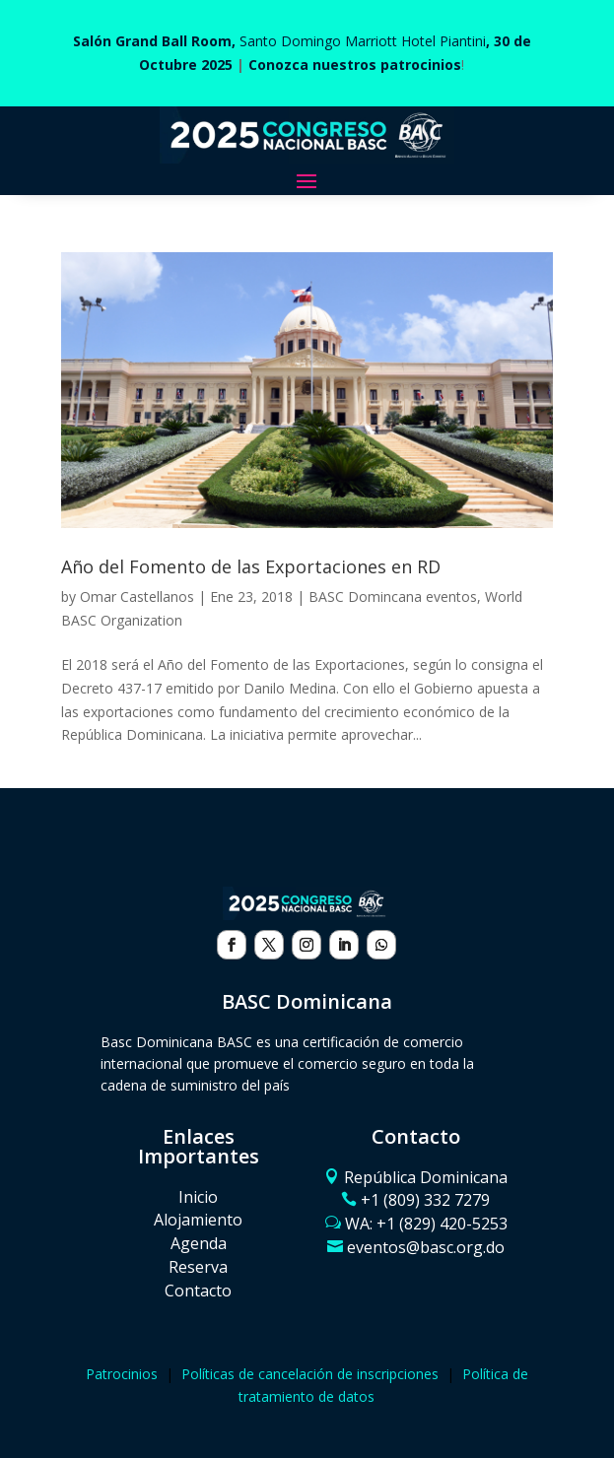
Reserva (198, 1267)
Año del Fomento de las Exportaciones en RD (251, 566)
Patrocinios (122, 1373)
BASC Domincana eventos (392, 596)
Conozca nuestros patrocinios (354, 64)
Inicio (198, 1197)
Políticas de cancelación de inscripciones (310, 1373)
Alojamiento (198, 1219)
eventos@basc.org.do (426, 1247)
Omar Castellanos (137, 596)
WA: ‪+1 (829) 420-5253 (426, 1223)
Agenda (199, 1243)
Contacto (198, 1290)
